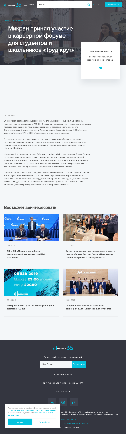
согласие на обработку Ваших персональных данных (32, 410)
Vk (52, 402)
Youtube (63, 402)
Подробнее (44, 422)
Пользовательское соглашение (76, 423)
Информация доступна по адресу (63, 419)
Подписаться (79, 364)
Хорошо (19, 422)
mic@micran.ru (63, 391)
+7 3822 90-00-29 (63, 374)
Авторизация (113, 5)
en (98, 5)
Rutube (73, 402)
